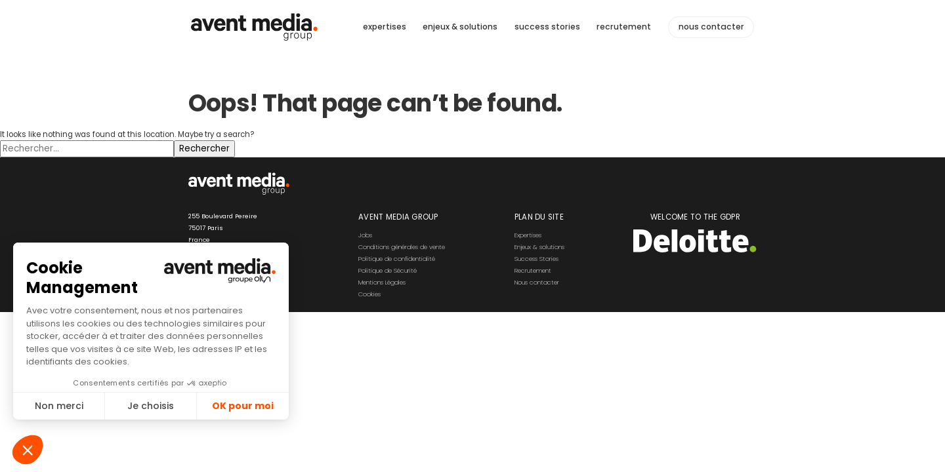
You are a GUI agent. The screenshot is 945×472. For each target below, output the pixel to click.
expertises (384, 26)
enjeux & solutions (460, 26)
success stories (547, 26)
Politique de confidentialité (396, 258)
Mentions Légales (382, 282)
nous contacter (711, 27)
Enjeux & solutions (539, 247)
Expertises (527, 235)
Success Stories (536, 258)
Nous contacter (536, 282)
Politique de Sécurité (387, 270)
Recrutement (532, 270)
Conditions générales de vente (401, 247)
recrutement (624, 26)
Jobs (365, 235)
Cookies (369, 294)
